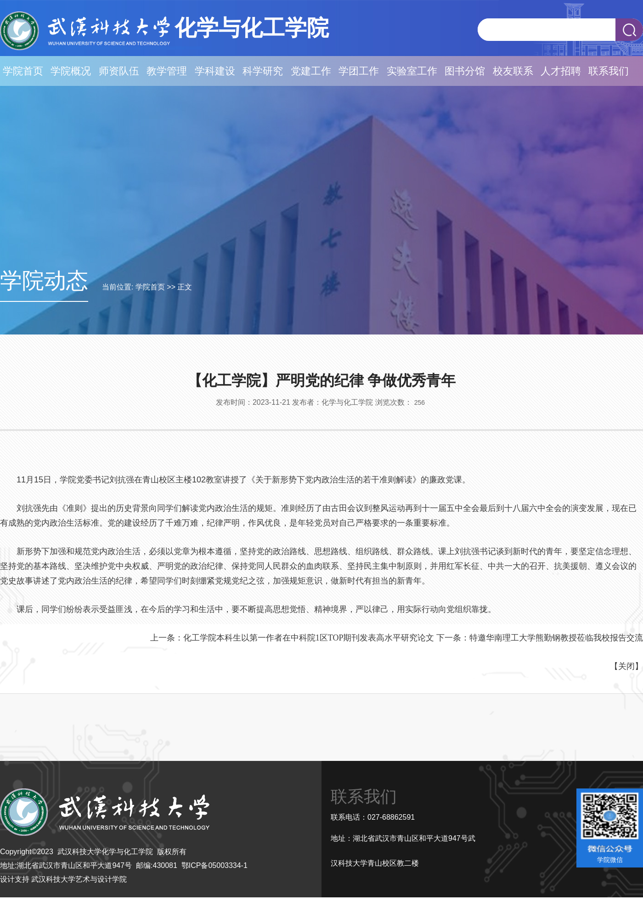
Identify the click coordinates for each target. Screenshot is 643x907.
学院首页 (23, 71)
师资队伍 (119, 71)
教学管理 (167, 71)
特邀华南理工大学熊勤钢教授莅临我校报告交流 (556, 637)
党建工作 (311, 71)
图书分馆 (465, 71)
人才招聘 (561, 71)
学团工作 (358, 71)
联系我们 (608, 71)
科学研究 (263, 71)
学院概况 (71, 71)
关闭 (626, 666)
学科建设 (215, 71)
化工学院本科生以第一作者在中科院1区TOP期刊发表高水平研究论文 (308, 637)
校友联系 (513, 71)
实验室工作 (412, 71)
